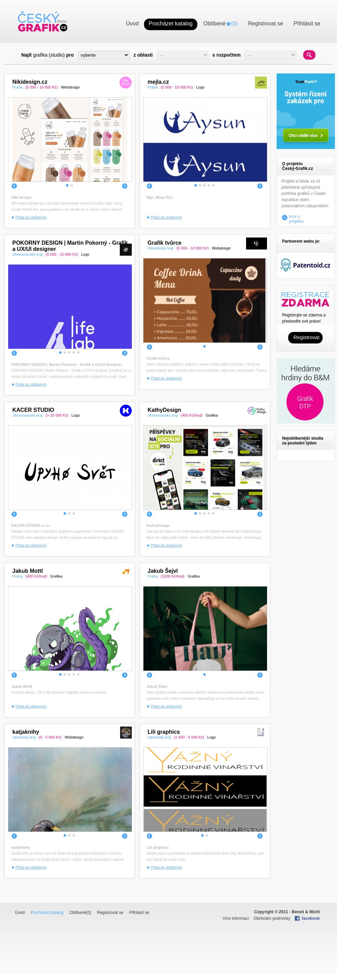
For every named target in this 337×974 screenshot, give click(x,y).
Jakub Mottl (27, 571)
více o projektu (296, 217)
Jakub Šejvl (163, 571)
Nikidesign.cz (29, 82)
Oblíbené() (80, 912)
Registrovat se (110, 912)
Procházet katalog (47, 912)
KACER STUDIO (33, 410)
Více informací (236, 918)
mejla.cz (158, 82)
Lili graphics (164, 732)
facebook (311, 918)
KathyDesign (164, 410)
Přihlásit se (139, 912)
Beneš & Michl (306, 911)
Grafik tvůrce (165, 243)
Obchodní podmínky (272, 918)
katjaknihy (25, 732)
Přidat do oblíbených (31, 217)
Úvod (20, 912)
